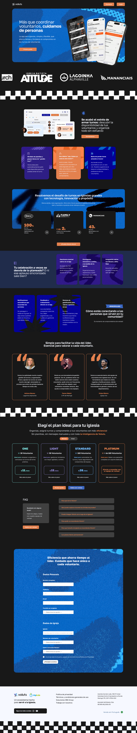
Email (45, 599)
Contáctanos (90, 136)
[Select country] (45, 593)
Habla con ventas (76, 488)
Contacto (109, 4)
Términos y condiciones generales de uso (72, 697)
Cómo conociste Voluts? (51, 647)
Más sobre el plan (24, 477)
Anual (73, 438)
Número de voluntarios (51, 638)
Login (121, 4)
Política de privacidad (64, 694)
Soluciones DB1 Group (64, 700)
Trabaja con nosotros (64, 703)
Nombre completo (49, 580)
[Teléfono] (58, 593)
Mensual (64, 438)
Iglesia (45, 629)
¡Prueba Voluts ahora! (68, 244)
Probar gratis (28, 49)
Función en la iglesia (50, 608)
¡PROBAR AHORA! (50, 662)
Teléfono (46, 589)
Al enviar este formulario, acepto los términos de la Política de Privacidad (70, 657)
